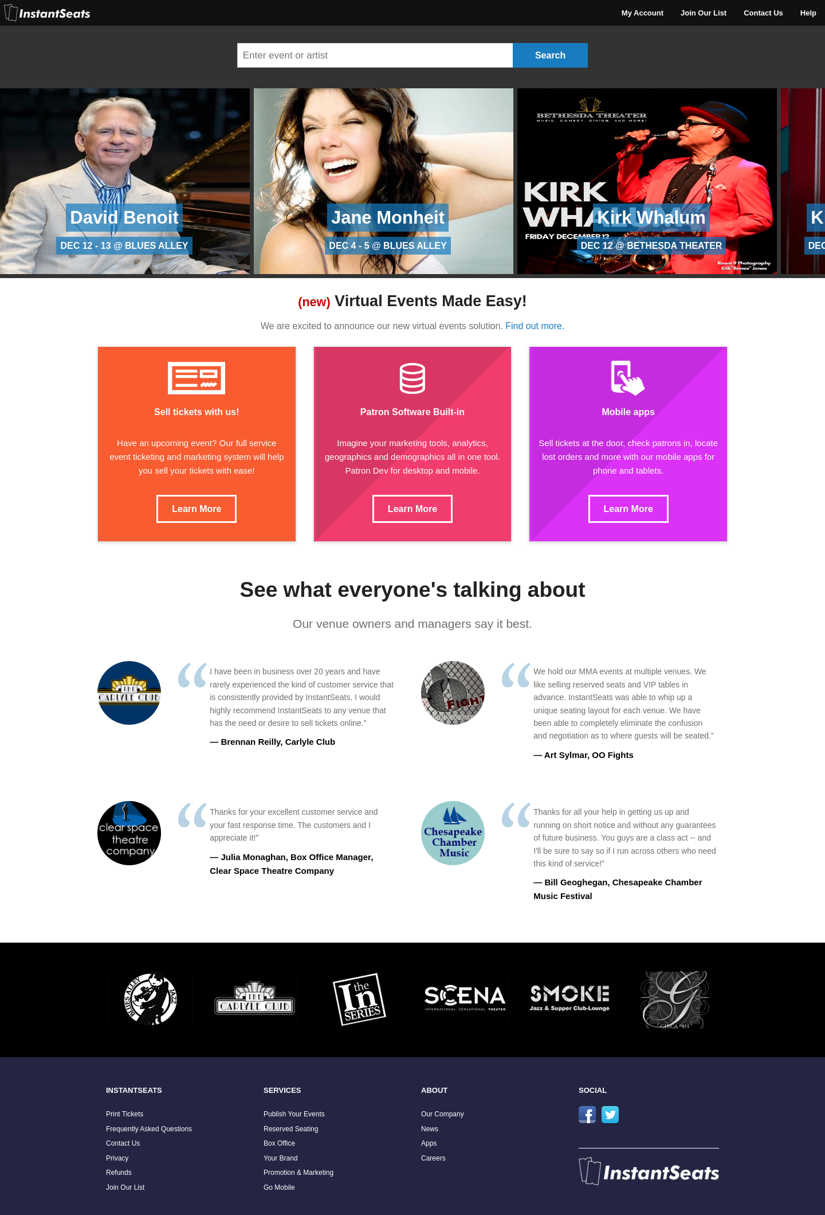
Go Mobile (279, 1187)
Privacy (117, 1158)
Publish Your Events (294, 1114)
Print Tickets (124, 1114)
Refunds (119, 1173)
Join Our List (703, 13)
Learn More (196, 509)
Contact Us (763, 13)
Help (808, 13)
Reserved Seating (291, 1129)
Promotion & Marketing (298, 1173)
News (429, 1129)
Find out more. (534, 326)
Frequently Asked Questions (149, 1129)
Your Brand (281, 1158)
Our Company (442, 1114)
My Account (642, 13)
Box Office (279, 1143)
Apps (429, 1143)
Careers (433, 1158)
